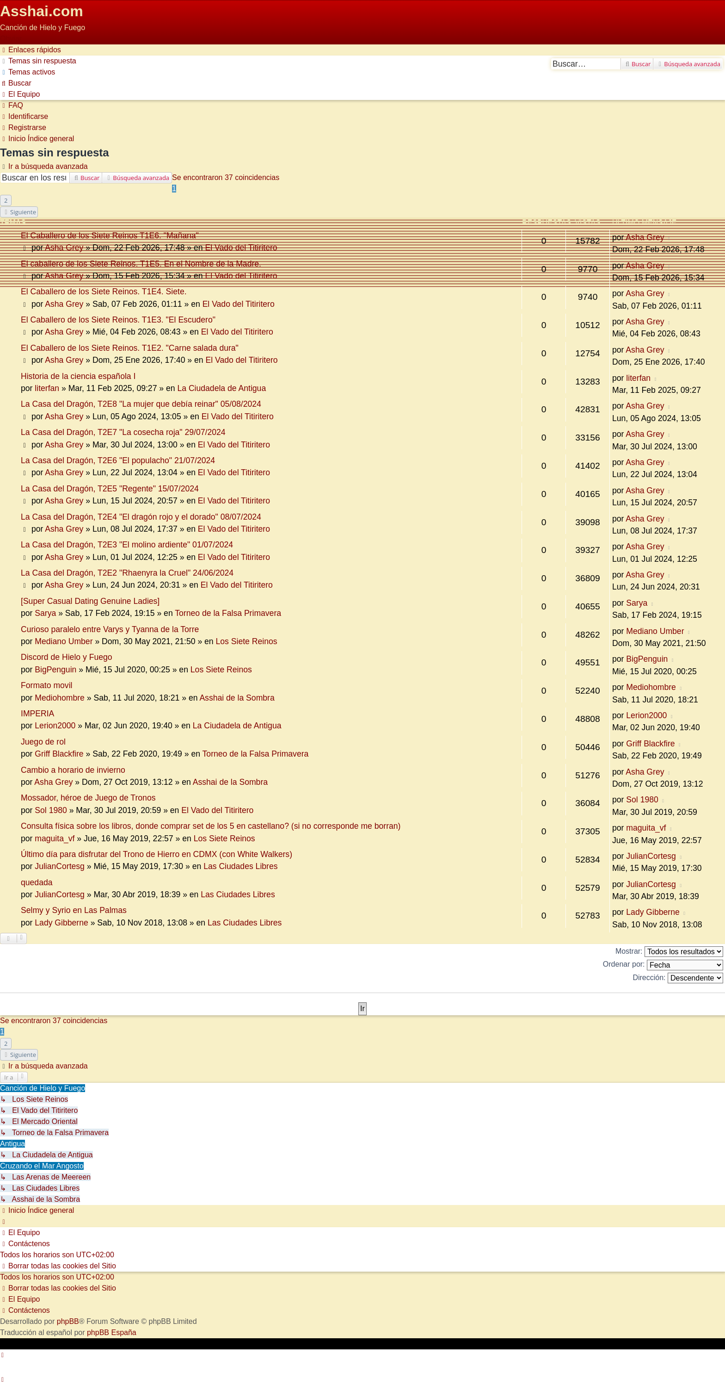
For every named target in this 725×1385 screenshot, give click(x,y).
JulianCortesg (60, 866)
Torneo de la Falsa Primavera (228, 613)
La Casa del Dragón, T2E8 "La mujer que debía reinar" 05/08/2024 (141, 404)
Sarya (45, 613)
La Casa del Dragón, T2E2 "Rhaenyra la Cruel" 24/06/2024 (127, 573)
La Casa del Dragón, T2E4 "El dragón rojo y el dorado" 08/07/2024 (141, 517)
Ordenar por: (663, 965)
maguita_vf (54, 838)
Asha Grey (64, 247)
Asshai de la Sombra (236, 697)
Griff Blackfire (59, 753)
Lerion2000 (55, 725)
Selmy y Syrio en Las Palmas (74, 910)
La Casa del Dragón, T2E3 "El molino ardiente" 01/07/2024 (127, 544)
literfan (47, 388)
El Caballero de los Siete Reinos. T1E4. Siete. (104, 291)
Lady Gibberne (61, 922)
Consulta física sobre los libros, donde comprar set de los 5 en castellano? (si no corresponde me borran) (210, 826)
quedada (37, 882)
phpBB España (111, 1332)
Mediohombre (60, 697)
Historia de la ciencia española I (78, 376)
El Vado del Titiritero (241, 247)
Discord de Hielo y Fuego (66, 657)
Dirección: (678, 978)
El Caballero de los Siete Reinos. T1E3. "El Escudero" (118, 319)
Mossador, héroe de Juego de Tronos (88, 797)
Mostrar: (669, 951)
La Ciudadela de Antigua (221, 388)
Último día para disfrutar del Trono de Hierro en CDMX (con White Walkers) (156, 854)
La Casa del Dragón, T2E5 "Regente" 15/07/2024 (110, 488)
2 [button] (5, 200)
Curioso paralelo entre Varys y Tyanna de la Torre (110, 629)
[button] (19, 211)
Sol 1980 (51, 810)
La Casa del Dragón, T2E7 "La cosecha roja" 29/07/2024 (123, 432)
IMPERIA (37, 713)
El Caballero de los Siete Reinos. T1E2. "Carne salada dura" (130, 348)
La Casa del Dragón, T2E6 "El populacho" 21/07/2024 (118, 460)
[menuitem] (38, 61)
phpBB (68, 1321)
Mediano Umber (63, 641)
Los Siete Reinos (246, 641)
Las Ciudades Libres (240, 866)
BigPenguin (55, 669)
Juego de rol (43, 741)
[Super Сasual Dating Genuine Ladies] (90, 601)
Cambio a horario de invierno (73, 770)
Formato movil (46, 685)
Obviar (11, 39)
